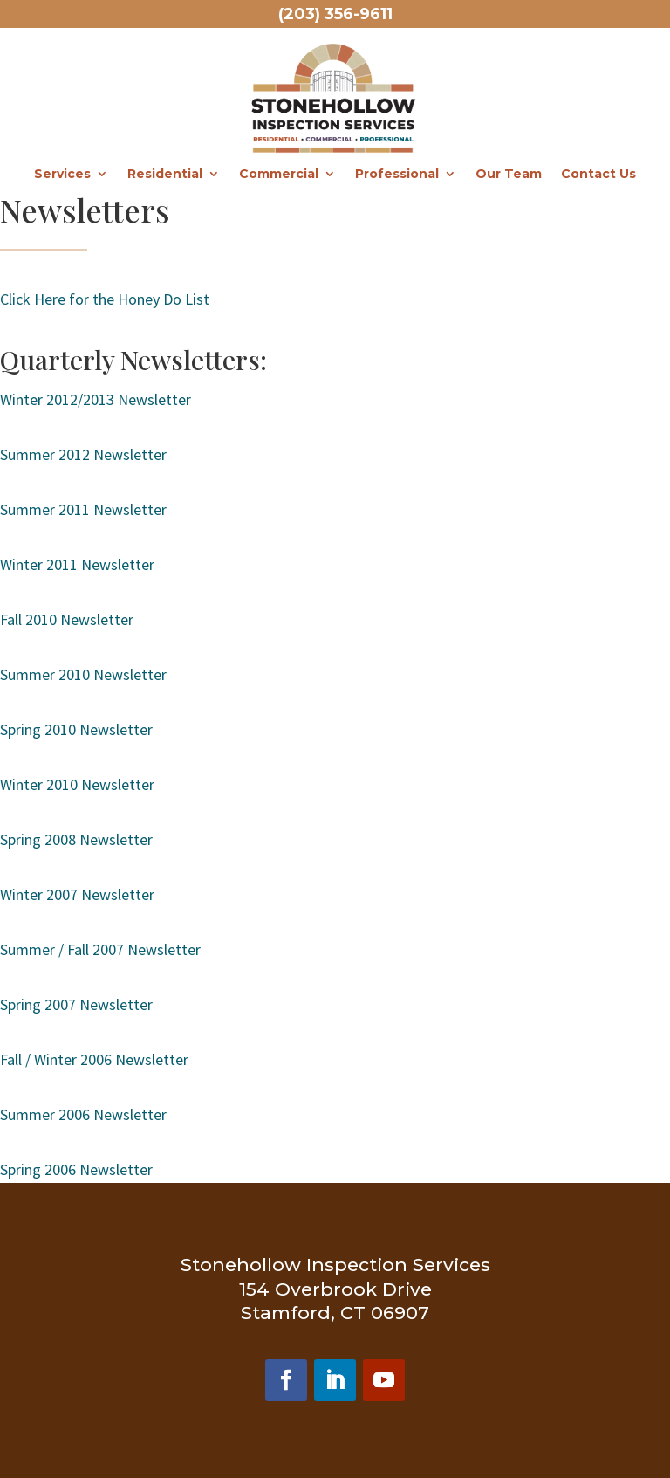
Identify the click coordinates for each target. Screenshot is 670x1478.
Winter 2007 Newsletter (77, 894)
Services (62, 175)
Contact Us (598, 175)
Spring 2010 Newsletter (76, 729)
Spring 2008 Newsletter (76, 839)
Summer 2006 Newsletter (83, 1114)
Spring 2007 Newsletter (76, 1004)
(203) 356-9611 (335, 14)
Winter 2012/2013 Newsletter (95, 399)
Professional (397, 175)
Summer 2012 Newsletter (85, 454)
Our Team (508, 175)
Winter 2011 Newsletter (77, 564)
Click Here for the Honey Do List (104, 299)
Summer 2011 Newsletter (83, 509)
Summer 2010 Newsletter (83, 674)
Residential (164, 175)
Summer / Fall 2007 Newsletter (100, 949)
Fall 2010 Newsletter (66, 619)
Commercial (278, 175)
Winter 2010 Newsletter (77, 784)
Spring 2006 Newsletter (76, 1169)
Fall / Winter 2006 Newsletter (94, 1059)
